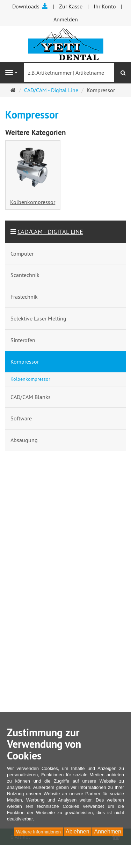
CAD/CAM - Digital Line (51, 90)
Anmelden (65, 19)
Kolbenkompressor (32, 201)
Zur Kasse (70, 6)
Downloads (30, 6)
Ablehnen (77, 831)
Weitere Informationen (38, 831)
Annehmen (107, 831)
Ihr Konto (105, 6)
